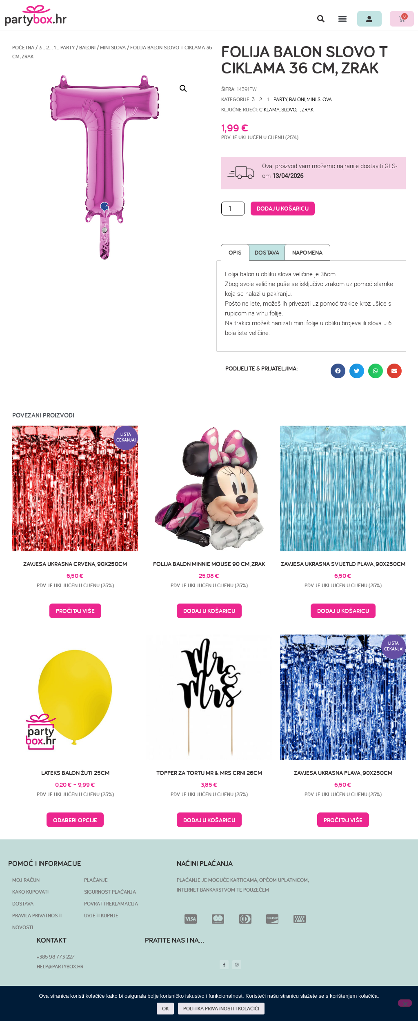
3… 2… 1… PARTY (57, 47)
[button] (318, 18)
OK (165, 1008)
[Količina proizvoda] (233, 208)
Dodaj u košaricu (283, 208)
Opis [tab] (235, 252)
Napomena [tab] (307, 252)
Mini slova (113, 47)
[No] (405, 1003)
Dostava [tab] (267, 252)
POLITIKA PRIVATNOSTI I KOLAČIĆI (222, 1008)
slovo (288, 109)
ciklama (269, 109)
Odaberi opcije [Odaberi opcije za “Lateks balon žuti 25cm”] (75, 820)
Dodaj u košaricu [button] (209, 611)
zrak (308, 109)
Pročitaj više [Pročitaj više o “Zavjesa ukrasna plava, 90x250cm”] (343, 820)
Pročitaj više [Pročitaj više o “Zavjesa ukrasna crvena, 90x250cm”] (75, 611)
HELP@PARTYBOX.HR (60, 966)
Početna (23, 47)
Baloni (87, 47)
